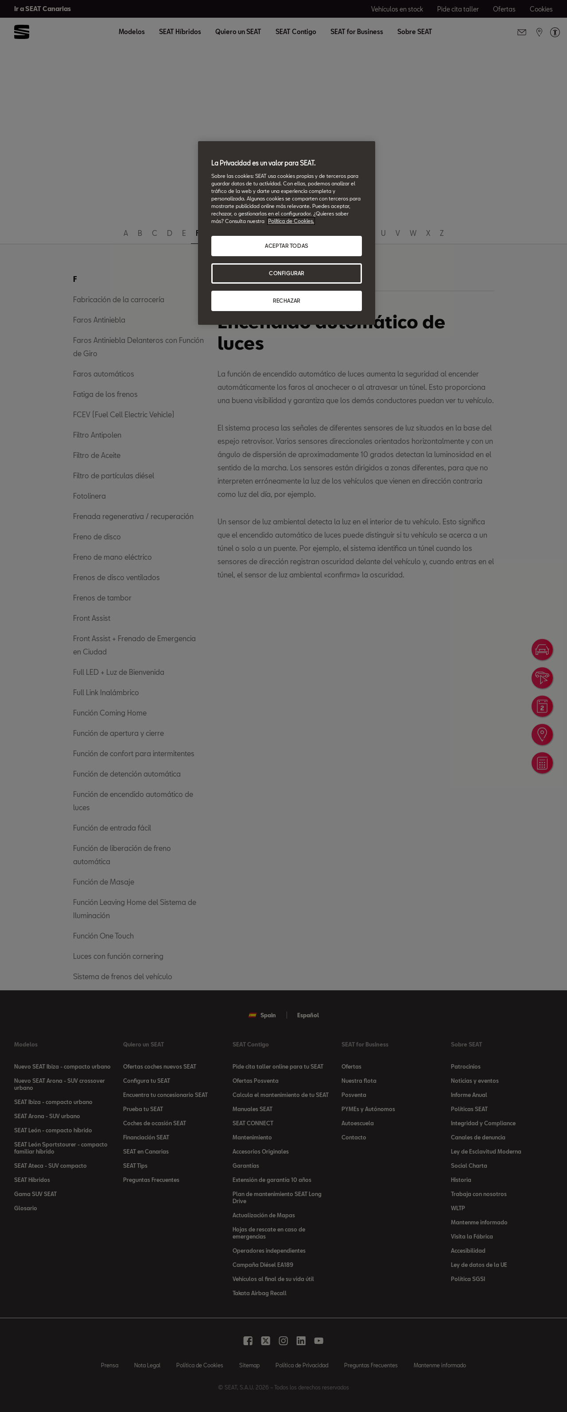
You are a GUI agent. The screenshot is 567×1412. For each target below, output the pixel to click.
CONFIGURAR (286, 273)
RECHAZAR (286, 301)
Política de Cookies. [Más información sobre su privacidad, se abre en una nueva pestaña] (291, 221)
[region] (286, 233)
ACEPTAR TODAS (286, 246)
